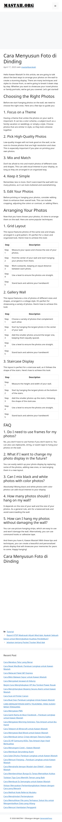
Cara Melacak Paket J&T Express (18, 673)
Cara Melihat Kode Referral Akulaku (19, 792)
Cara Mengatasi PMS (13, 710)
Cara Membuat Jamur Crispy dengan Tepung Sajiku (27, 736)
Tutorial (10, 631)
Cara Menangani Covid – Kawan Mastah (21, 747)
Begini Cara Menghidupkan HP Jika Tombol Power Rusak (29, 685)
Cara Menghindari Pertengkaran (18, 796)
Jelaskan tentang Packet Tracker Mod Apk (26, 642)
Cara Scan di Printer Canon (15, 696)
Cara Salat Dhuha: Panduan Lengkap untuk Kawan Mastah (30, 755)
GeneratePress (46, 818)
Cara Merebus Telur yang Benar (18, 662)
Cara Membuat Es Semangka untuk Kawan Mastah (26, 781)
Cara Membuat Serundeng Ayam (18, 751)
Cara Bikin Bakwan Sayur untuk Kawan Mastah (25, 677)
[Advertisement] (31, 29)
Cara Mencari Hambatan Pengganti (19, 807)
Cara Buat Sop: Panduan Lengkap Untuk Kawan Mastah (29, 700)
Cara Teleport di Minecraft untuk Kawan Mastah (25, 728)
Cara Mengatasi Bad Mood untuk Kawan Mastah (25, 732)
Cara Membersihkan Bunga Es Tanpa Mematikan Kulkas (29, 773)
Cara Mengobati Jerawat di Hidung (19, 681)
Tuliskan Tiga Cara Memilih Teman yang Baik (24, 777)
